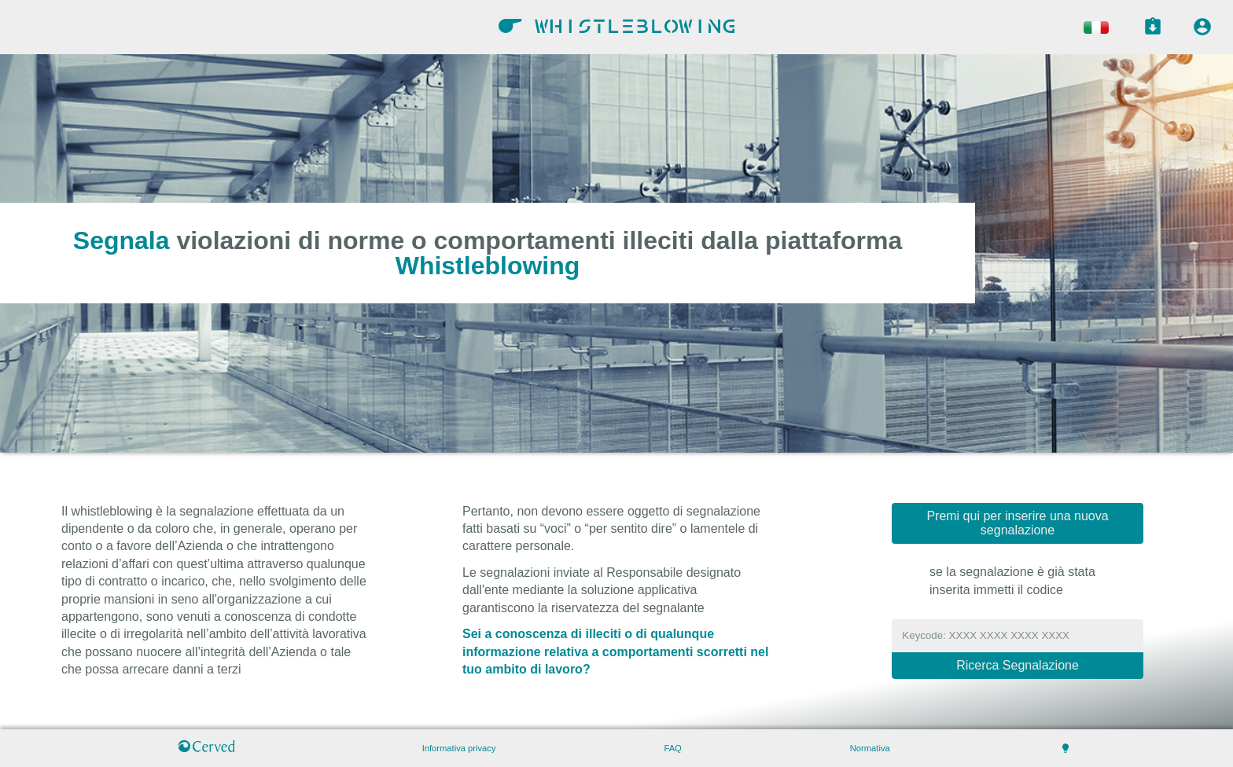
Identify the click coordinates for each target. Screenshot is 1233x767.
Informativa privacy (459, 748)
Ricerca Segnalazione (1017, 665)
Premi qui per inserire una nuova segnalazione (1017, 523)
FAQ (672, 748)
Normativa (870, 748)
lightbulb (1065, 748)
